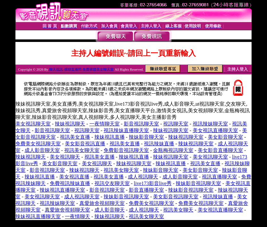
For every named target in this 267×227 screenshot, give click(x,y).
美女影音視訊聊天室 (175, 196)
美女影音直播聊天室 (220, 150)
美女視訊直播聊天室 (215, 130)
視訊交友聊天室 (112, 183)
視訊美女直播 (75, 137)
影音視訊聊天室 (141, 123)
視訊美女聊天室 (81, 150)
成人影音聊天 (109, 209)
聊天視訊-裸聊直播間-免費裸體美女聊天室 (81, 69)
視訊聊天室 (175, 123)
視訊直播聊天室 (219, 176)
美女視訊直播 (74, 176)
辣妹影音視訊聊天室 (198, 183)
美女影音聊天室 (225, 137)
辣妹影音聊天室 (146, 137)
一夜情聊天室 (104, 123)
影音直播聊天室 (146, 190)
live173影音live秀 (153, 183)
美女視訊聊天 (65, 157)
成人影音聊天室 (42, 150)
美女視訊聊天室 (33, 123)
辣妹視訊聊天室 (170, 130)
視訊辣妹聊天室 (210, 123)
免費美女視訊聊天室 (38, 143)
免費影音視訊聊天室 (126, 150)
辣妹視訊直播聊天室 (62, 190)
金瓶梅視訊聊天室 (173, 150)
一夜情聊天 (77, 216)
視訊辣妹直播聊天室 (126, 130)
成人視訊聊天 (143, 176)
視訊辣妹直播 (159, 143)
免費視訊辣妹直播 (70, 183)
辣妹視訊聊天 (70, 123)
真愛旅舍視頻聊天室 (102, 203)
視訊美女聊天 (178, 209)
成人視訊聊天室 (81, 196)
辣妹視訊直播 (109, 137)
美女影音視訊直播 (85, 143)
